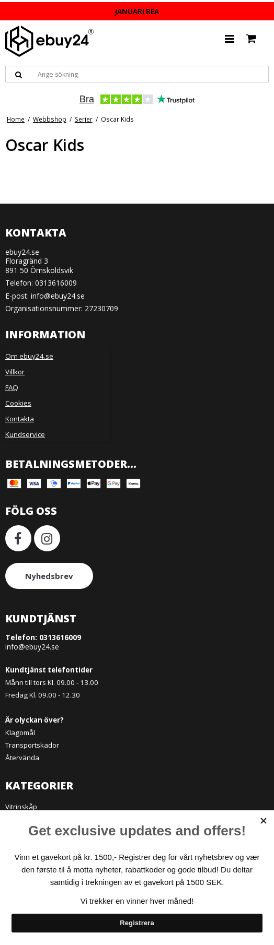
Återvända (22, 757)
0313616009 (56, 283)
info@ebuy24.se (58, 296)
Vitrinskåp (21, 806)
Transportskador (32, 745)
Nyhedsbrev (49, 576)
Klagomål (20, 732)
